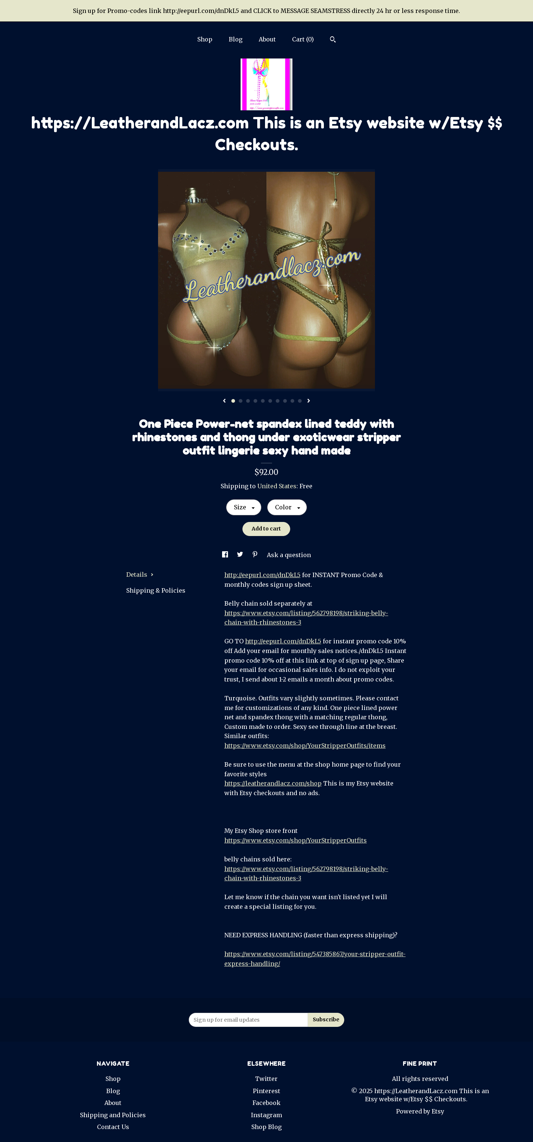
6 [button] (270, 401)
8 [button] (285, 401)
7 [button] (277, 401)
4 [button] (255, 401)
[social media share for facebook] (225, 555)
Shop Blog (266, 1127)
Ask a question (289, 555)
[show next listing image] (309, 401)
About (267, 39)
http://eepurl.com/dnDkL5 (262, 575)
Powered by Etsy (420, 1111)
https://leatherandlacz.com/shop (273, 783)
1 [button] (233, 401)
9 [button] (292, 401)
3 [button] (248, 401)
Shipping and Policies (113, 1115)
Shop (204, 39)
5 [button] (263, 401)
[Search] (333, 40)
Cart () (303, 39)
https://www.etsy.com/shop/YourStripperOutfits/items (305, 745)
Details (140, 574)
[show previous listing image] (224, 401)
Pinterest (266, 1091)
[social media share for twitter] (241, 555)
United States (276, 486)
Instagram (266, 1115)
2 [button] (240, 401)
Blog (235, 39)
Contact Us (113, 1127)
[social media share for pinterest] (255, 555)
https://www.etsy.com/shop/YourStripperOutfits (295, 840)
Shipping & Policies (155, 590)
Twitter (266, 1078)
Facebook (266, 1102)
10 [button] (300, 401)
